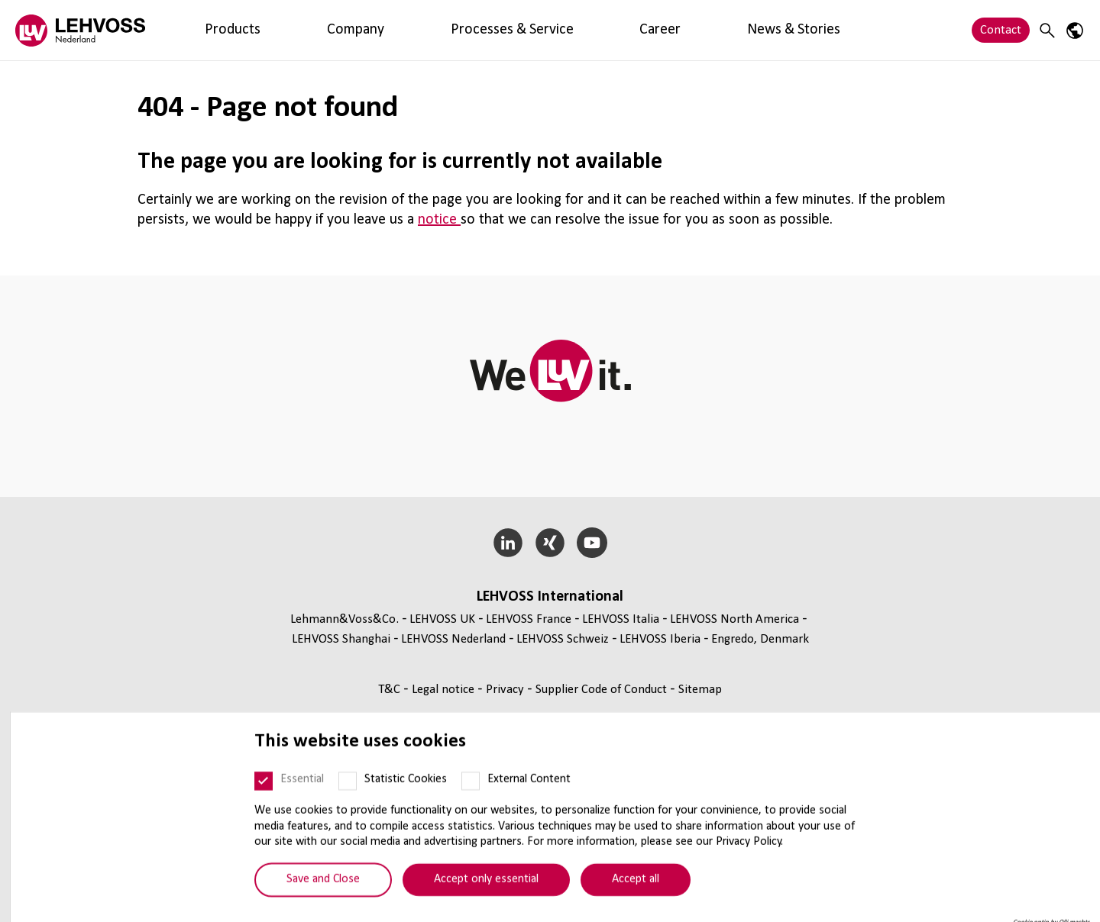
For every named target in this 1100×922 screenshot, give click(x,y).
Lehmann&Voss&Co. (344, 619)
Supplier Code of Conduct (602, 689)
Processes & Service (362, 30)
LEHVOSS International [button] (550, 596)
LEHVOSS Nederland (453, 639)
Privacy (506, 689)
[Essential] (253, 802)
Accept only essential (476, 901)
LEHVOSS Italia (620, 619)
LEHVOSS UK (442, 619)
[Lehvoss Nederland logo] (80, 30)
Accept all (625, 901)
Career (449, 30)
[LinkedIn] (508, 542)
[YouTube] (592, 542)
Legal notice (444, 689)
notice (439, 219)
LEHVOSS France (528, 619)
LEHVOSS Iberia (660, 639)
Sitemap (700, 689)
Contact (1000, 30)
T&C (390, 689)
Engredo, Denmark (760, 639)
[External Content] (460, 802)
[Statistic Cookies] (337, 802)
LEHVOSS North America (734, 619)
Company (268, 30)
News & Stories (524, 30)
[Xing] (550, 542)
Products (203, 30)
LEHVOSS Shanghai (341, 639)
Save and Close (313, 901)
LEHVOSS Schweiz (562, 639)
